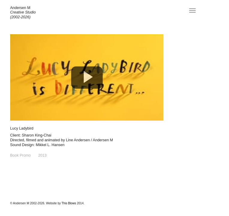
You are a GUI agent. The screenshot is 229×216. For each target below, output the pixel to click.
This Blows (68, 203)
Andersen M (20, 8)
